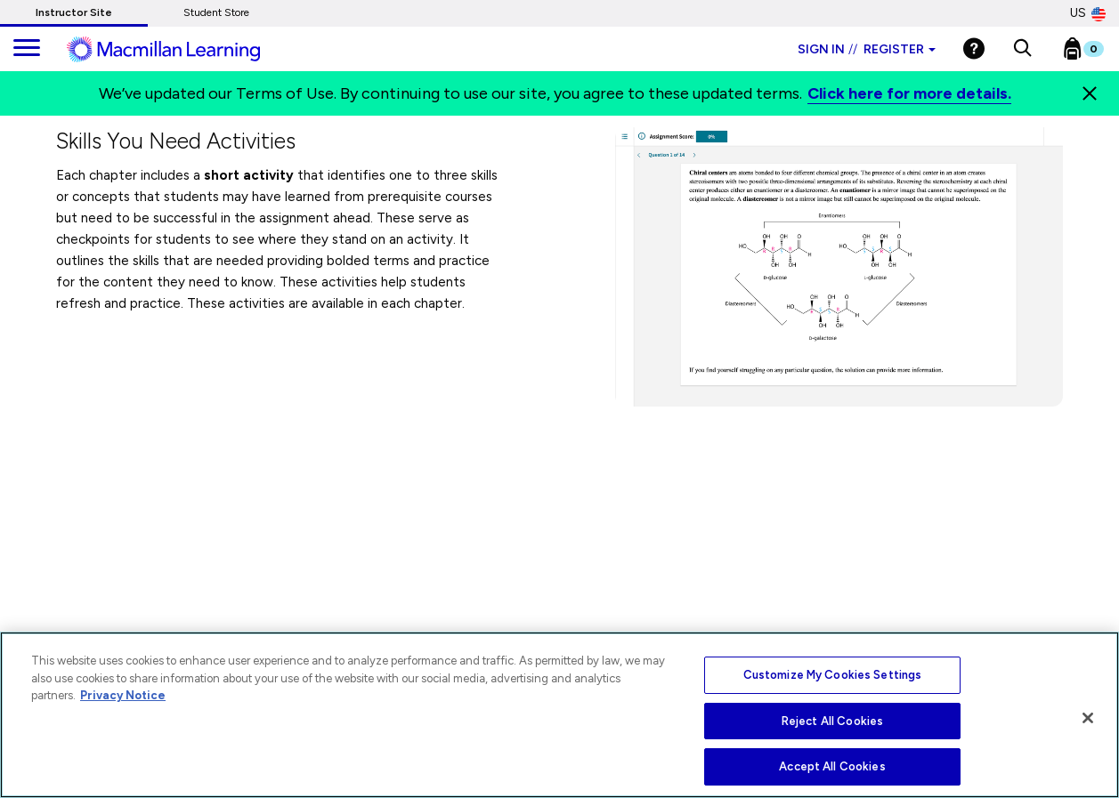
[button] (1022, 49)
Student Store (216, 12)
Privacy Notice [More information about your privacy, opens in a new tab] (123, 695)
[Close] (1090, 93)
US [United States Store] (1088, 13)
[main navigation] (26, 49)
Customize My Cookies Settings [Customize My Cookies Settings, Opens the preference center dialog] (832, 674)
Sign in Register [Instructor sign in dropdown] (867, 49)
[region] (559, 715)
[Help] (974, 48)
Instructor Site (74, 12)
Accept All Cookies (832, 766)
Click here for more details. (909, 93)
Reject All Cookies (832, 721)
